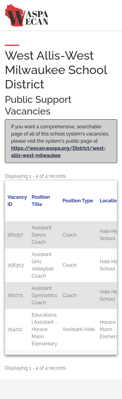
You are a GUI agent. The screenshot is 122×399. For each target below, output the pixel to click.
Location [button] (110, 201)
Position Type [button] (78, 201)
